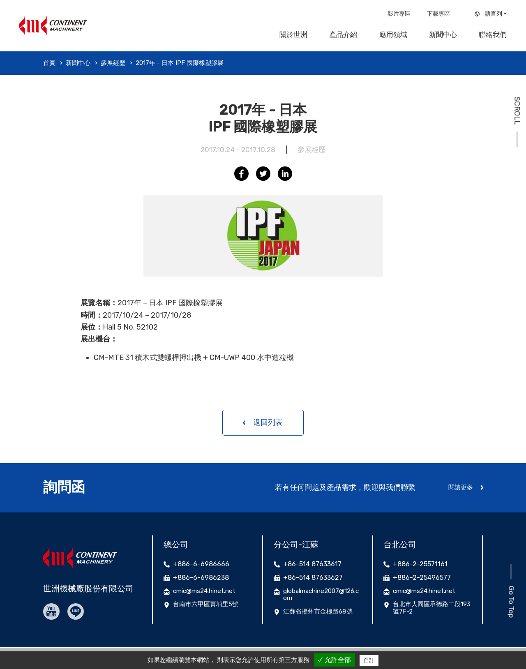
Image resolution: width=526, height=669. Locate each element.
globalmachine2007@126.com (320, 590)
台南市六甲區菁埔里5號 (207, 600)
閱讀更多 (460, 485)
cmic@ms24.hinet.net (207, 587)
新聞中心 (440, 34)
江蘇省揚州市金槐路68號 (320, 607)
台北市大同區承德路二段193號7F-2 (430, 604)
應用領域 (389, 34)
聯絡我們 (492, 34)
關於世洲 (286, 34)
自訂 (369, 660)
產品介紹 (337, 34)
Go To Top (510, 593)
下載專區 (438, 14)
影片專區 (399, 14)
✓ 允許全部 (334, 659)
